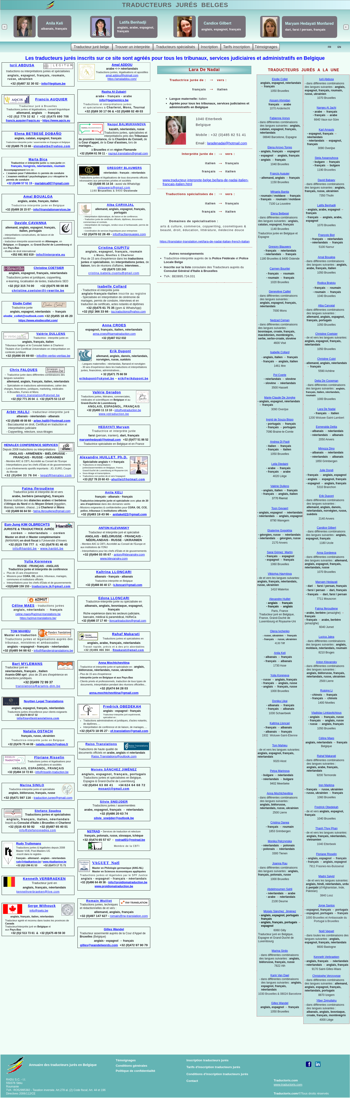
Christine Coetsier (326, 333)
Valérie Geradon (107, 392)
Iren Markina (326, 785)
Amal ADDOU (122, 65)
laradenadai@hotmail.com (227, 143)
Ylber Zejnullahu (326, 1000)
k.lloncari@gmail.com (127, 585)
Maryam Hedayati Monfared (309, 23)
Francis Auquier (279, 173)
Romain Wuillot (99, 900)
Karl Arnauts (326, 129)
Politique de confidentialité (135, 1071)
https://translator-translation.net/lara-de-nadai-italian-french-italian (204, 241)
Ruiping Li (326, 690)
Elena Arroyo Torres (279, 147)
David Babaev (326, 180)
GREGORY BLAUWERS (124, 168)
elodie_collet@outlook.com (24, 316)
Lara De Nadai (326, 409)
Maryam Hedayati (326, 582)
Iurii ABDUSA (22, 65)
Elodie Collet (279, 79)
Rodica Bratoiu (326, 283)
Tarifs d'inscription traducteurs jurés (213, 1067)
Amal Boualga (326, 257)
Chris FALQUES (24, 370)
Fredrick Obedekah (326, 807)
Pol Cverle (279, 375)
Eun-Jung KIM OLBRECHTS (27, 524)
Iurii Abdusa (326, 79)
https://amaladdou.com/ (122, 79)
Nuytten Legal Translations (43, 701)
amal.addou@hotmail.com (122, 75)
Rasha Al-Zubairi (114, 91)
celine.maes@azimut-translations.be (38, 614)
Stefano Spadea (48, 811)
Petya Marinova (279, 771)
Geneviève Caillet (280, 291)
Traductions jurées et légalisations (49, 763)
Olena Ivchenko (279, 631)
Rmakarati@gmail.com (128, 650)
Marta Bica (38, 159)
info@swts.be (39, 910)
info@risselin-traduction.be (51, 772)
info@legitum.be (53, 83)
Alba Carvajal (326, 305)
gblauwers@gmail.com (114, 187)
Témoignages (126, 1060)
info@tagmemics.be (114, 100)
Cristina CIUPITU (114, 248)
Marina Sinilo (280, 950)
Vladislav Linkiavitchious (326, 712)
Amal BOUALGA (38, 196)
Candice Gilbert (326, 527)
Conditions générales (131, 1065)
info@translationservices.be (51, 209)
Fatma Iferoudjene (326, 608)
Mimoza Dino (326, 448)
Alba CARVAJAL (120, 205)
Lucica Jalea (326, 636)
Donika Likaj (279, 701)
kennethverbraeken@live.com (38, 891)
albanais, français (54, 28)
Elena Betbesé (280, 213)
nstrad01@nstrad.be (130, 839)
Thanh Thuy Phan (326, 828)
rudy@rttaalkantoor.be (28, 861)
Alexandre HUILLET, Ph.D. (103, 457)
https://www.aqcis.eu (56, 120)
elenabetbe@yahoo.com (52, 146)
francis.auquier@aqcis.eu (23, 120)
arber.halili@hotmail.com (52, 420)
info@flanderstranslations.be (53, 650)
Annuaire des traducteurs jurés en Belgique (63, 1065)
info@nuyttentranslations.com (38, 718)
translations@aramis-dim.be (38, 686)
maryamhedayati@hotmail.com (100, 439)
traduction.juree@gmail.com (53, 797)
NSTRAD (93, 831)
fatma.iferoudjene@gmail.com (52, 511)
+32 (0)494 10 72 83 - (21, 772)
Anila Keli (280, 653)
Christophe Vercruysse (326, 975)
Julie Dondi (326, 470)
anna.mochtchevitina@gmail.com (114, 693)
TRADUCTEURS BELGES (175, 4)
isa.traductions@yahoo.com (128, 311)
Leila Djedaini (279, 464)
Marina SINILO (32, 785)
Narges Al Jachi (326, 107)
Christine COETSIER (49, 268)
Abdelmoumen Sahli (279, 889)
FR (329, 47)
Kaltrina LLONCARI (114, 572)
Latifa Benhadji (326, 205)
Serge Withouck (42, 906)
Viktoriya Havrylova (280, 573)
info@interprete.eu (50, 254)
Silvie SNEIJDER (114, 801)
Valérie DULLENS (50, 333)
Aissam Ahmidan (279, 100)
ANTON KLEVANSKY (113, 528)
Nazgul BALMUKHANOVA (127, 124)
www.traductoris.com (288, 1084)
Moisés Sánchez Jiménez (279, 911)
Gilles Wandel (279, 1003)
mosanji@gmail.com (113, 788)
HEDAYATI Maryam (114, 427)
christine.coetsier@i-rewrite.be (38, 290)
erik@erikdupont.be (133, 378)
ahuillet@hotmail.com (128, 479)
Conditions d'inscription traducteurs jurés (217, 1074)
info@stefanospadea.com (37, 830)
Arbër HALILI (18, 412)
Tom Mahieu (279, 745)
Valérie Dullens (279, 486)
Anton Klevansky (326, 662)
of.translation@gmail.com (129, 731)
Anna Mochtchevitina (280, 793)
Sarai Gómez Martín (280, 552)
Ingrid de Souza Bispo (279, 419)
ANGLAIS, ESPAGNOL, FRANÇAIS (38, 768)
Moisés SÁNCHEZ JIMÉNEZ (114, 769)
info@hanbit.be (25, 548)
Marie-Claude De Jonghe (279, 397)
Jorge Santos (326, 905)
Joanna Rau (279, 863)
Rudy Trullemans (28, 843)
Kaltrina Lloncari (280, 723)
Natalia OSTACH (38, 731)
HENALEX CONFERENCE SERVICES (31, 445)
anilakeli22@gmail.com (130, 514)
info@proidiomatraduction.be (127, 882)
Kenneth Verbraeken (326, 957)
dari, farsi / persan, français (305, 29)
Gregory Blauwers (280, 246)
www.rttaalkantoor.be (54, 861)
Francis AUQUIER (51, 99)
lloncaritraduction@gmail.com (127, 620)
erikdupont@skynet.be (96, 378)
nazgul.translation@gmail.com (128, 153)
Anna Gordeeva (326, 552)
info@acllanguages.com (129, 234)
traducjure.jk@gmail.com (51, 586)
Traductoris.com (286, 1080)
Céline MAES (23, 605)
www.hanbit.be (51, 548)
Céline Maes (326, 738)
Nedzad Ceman (279, 320)
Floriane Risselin (326, 854)
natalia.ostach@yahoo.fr (52, 744)
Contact (192, 1081)
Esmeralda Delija (326, 426)
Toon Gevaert (279, 508)
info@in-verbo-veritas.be (53, 355)
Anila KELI (114, 492)
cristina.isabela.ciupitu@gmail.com (113, 273)
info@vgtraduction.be (128, 410)
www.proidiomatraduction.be (114, 886)
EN (339, 47)
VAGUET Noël (105, 863)
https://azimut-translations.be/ (38, 618)
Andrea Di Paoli (279, 441)
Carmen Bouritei (280, 268)
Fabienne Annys (280, 118)
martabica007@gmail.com (52, 183)
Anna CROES (114, 325)
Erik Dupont (326, 496)
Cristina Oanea (279, 822)
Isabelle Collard (280, 352)
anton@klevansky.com (129, 554)
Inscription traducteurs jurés (207, 1060)
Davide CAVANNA (30, 223)
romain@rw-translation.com (129, 916)
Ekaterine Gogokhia (279, 530)
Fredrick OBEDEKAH (122, 706)
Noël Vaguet (326, 931)
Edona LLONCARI (114, 598)
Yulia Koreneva (279, 675)
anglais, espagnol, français (221, 29)
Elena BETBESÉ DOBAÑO (38, 133)
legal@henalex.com (56, 475)
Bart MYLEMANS (27, 664)
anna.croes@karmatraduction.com (114, 333)
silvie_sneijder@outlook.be (114, 818)
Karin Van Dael (279, 975)
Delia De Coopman (326, 380)
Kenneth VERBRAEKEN (44, 879)
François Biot (326, 235)
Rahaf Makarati (326, 756)
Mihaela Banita (279, 191)
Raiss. (113, 756)
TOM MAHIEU (20, 631)
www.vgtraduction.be (114, 414)
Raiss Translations (101, 744)
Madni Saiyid (326, 876)
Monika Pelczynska (280, 841)
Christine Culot (326, 358)
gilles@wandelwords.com (99, 945)
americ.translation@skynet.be (38, 395)
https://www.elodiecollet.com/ (38, 320)
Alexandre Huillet (279, 599)
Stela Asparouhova (326, 158)
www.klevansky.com (114, 558)
